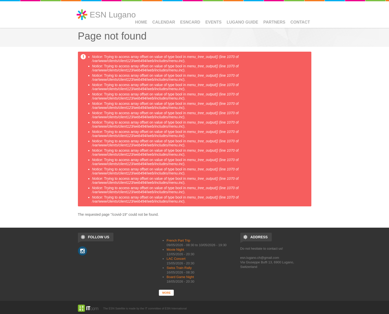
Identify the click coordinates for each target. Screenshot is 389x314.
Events (213, 22)
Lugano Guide (242, 22)
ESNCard (190, 22)
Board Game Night (180, 277)
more (166, 292)
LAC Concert (175, 259)
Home (141, 22)
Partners (274, 22)
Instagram (82, 251)
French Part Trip (178, 240)
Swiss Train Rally (179, 268)
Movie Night (175, 249)
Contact (300, 22)
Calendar (163, 22)
